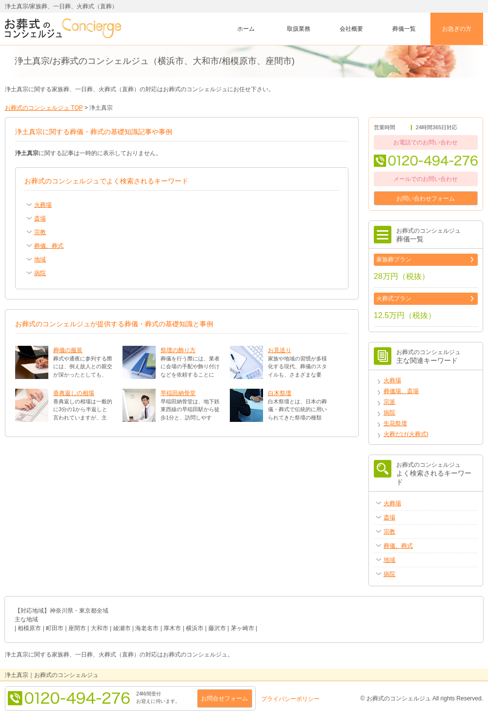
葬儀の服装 (67, 350)
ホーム (246, 28)
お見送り (279, 350)
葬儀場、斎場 (401, 391)
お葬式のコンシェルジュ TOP (44, 107)
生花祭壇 (395, 423)
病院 (389, 412)
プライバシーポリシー (290, 699)
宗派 (389, 401)
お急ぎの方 (456, 28)
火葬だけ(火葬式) (406, 434)
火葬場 (392, 380)
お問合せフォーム (224, 698)
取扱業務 (298, 28)
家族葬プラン (393, 259)
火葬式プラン (393, 298)
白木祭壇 (279, 393)
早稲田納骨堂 (178, 393)
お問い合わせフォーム (425, 198)
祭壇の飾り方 (178, 350)
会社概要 (351, 28)
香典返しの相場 (73, 393)
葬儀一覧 (404, 28)
